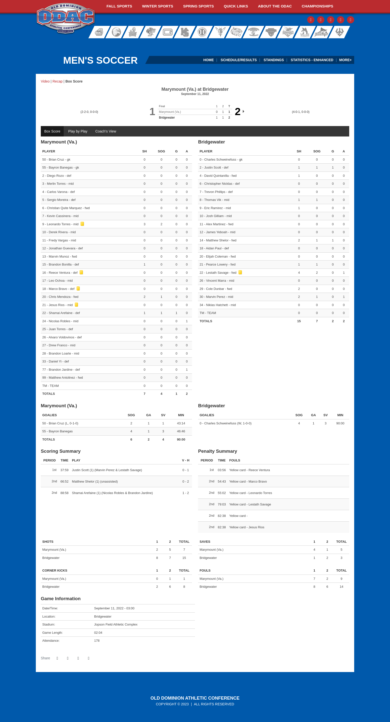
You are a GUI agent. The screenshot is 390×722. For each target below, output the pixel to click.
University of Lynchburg (221, 32)
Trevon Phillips (214, 192)
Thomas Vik (212, 200)
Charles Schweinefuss (220, 159)
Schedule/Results (239, 60)
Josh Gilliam (215, 216)
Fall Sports (119, 6)
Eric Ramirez (213, 208)
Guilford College (169, 32)
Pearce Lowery (217, 264)
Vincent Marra (216, 280)
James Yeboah (216, 232)
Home (208, 60)
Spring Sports (198, 6)
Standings (274, 60)
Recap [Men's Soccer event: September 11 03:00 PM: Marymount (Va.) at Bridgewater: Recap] (57, 81)
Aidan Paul (214, 248)
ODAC (66, 18)
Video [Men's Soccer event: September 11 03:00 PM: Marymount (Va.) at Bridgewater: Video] (45, 81)
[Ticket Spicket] (292, 43)
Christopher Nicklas (218, 183)
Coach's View (105, 131)
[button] (88, 658)
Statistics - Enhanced (312, 60)
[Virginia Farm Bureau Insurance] (228, 43)
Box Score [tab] (52, 131)
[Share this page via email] (78, 658)
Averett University (97, 32)
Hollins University (204, 32)
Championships (317, 6)
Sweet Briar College (302, 32)
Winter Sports (157, 6)
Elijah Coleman (217, 256)
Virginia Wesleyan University (322, 32)
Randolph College (238, 32)
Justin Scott (212, 167)
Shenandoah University (286, 32)
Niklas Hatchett (217, 305)
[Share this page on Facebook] (57, 658)
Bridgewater (167, 117)
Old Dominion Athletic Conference (195, 698)
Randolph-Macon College (254, 32)
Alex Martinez (216, 224)
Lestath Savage (217, 272)
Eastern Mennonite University (133, 32)
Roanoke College (270, 32)
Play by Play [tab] (77, 131)
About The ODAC (275, 6)
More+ (345, 60)
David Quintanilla (216, 176)
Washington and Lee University (346, 32)
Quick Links (236, 6)
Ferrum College (151, 32)
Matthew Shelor (217, 240)
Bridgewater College (115, 32)
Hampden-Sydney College (186, 32)
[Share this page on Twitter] (67, 658)
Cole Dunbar (215, 289)
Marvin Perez (215, 297)
